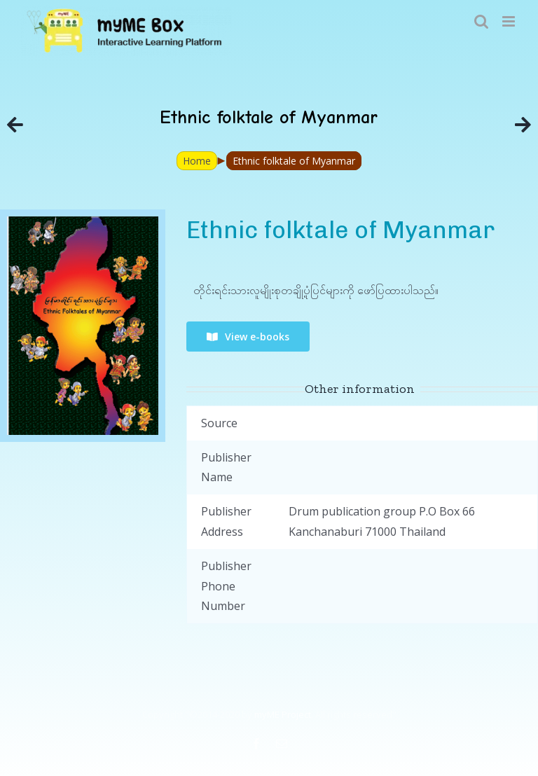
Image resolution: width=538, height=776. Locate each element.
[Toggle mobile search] (481, 21)
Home (197, 160)
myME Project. (283, 714)
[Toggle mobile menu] (509, 21)
